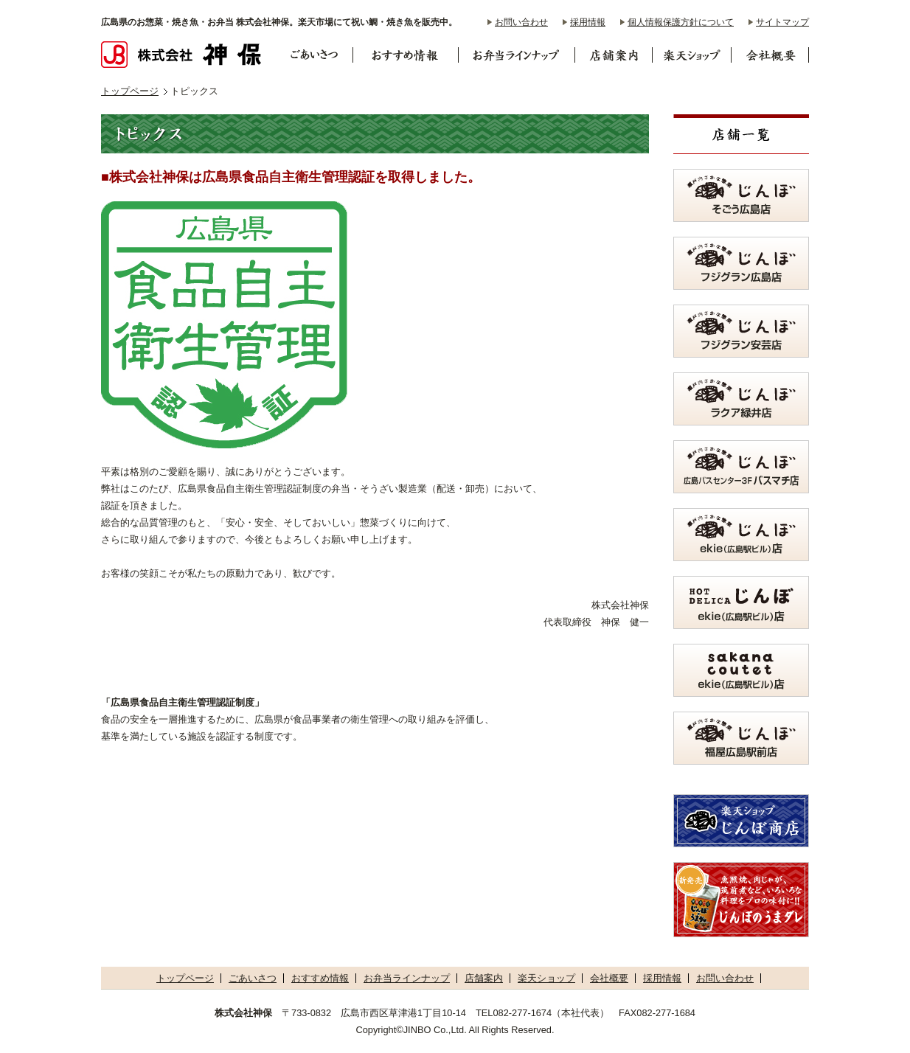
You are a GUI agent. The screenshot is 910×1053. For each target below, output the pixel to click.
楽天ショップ (546, 978)
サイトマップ (782, 22)
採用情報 (587, 22)
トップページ (130, 91)
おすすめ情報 (320, 978)
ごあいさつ (253, 978)
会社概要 (609, 978)
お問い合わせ (521, 22)
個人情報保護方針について (681, 22)
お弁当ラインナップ (407, 978)
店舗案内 (484, 978)
